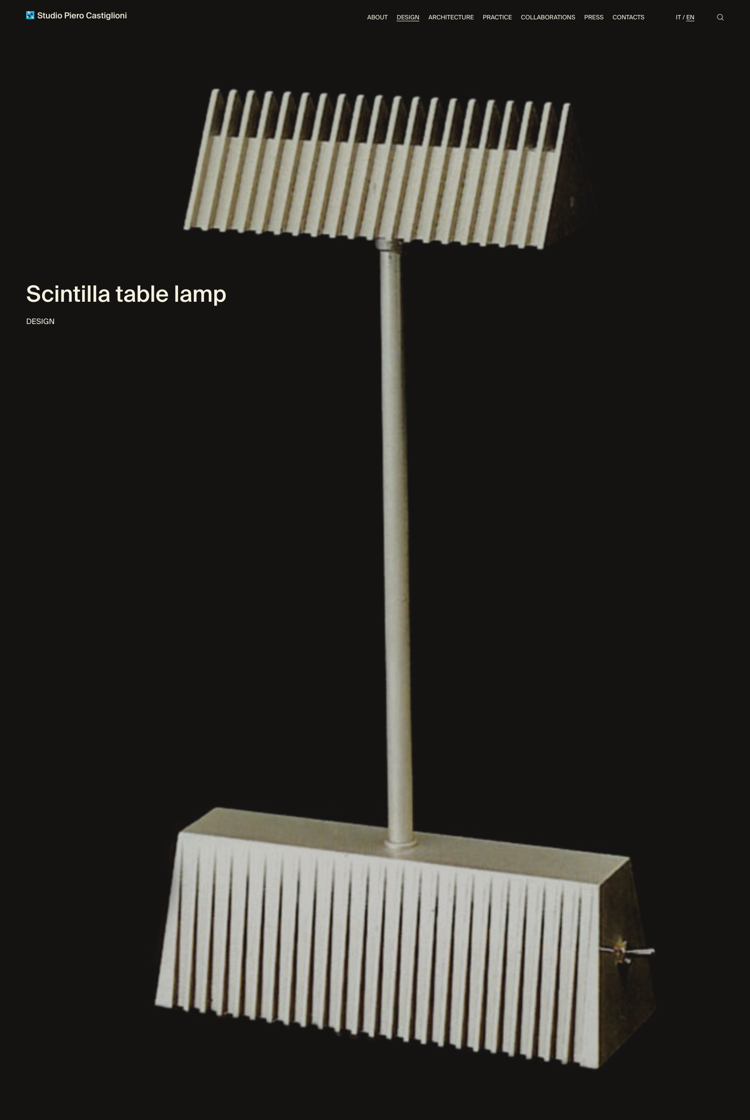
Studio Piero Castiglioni (76, 16)
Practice (497, 17)
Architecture (451, 17)
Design (408, 17)
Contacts (629, 17)
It (678, 17)
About (378, 17)
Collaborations (548, 17)
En (690, 17)
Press (593, 17)
